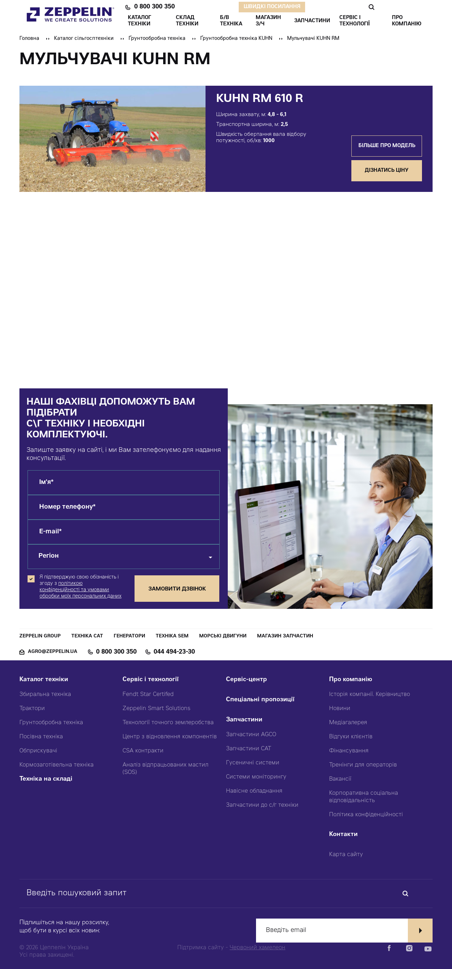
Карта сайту (346, 855)
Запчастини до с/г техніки (262, 805)
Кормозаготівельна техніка (56, 765)
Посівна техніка (41, 737)
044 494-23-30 (174, 652)
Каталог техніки (43, 680)
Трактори (32, 708)
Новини (339, 708)
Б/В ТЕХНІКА (231, 21)
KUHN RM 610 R (259, 99)
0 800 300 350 (154, 7)
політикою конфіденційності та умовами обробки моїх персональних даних (80, 590)
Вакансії (340, 779)
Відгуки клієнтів (351, 737)
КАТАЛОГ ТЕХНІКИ (139, 21)
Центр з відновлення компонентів (170, 737)
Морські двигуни (222, 636)
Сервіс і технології (151, 680)
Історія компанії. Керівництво (369, 694)
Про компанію (350, 680)
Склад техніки (187, 21)
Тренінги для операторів (363, 765)
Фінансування (349, 751)
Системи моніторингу (256, 777)
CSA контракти (143, 751)
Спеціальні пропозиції (260, 700)
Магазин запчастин (285, 636)
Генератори (129, 636)
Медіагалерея (348, 723)
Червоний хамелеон (257, 948)
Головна (29, 38)
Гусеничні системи (252, 763)
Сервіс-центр (246, 680)
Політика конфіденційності (366, 815)
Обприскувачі (38, 751)
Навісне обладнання (254, 791)
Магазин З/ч (268, 21)
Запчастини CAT (248, 749)
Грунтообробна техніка (51, 723)
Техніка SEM (172, 636)
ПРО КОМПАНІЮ (406, 21)
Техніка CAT (87, 636)
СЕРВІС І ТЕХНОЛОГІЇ (354, 21)
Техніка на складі (45, 779)
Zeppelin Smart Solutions (156, 708)
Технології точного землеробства (168, 723)
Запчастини (244, 720)
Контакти (343, 835)
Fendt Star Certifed (148, 694)
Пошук (371, 7)
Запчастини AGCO (251, 735)
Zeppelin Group (40, 636)
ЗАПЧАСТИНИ (312, 21)
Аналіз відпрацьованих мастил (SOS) (165, 768)
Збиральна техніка (45, 694)
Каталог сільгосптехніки (84, 38)
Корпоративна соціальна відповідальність (363, 797)
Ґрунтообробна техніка (157, 38)
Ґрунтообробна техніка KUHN (236, 38)
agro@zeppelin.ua (52, 652)
